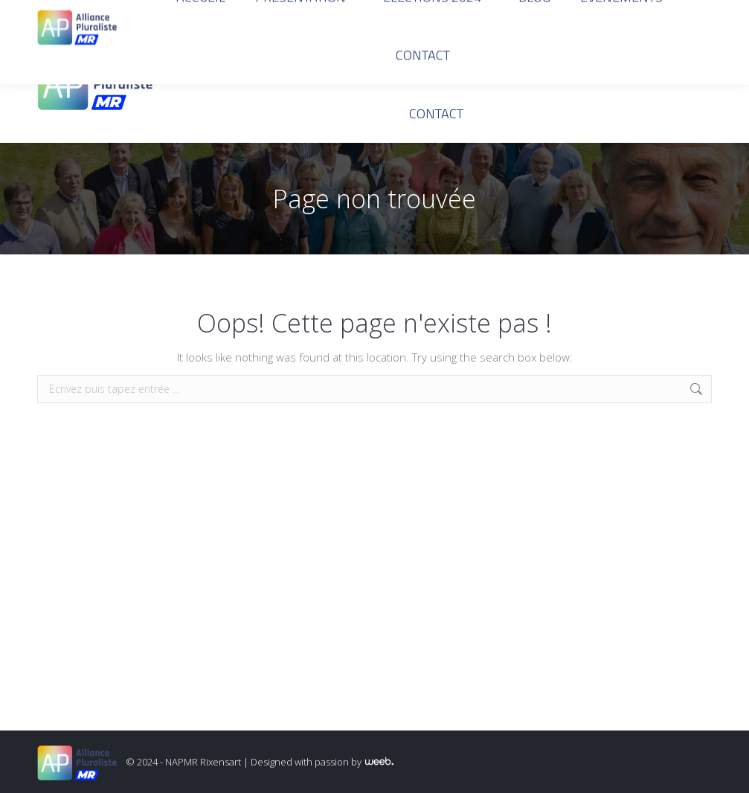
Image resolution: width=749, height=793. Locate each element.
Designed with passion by (322, 761)
